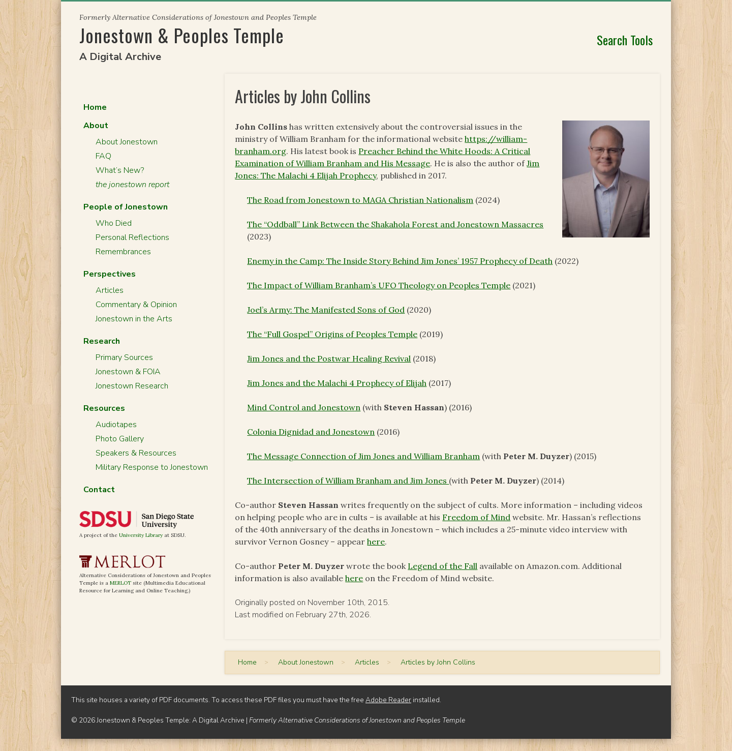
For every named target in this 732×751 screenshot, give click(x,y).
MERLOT (120, 583)
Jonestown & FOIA (128, 371)
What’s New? (120, 170)
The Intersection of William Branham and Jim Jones (348, 480)
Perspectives (109, 274)
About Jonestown (127, 141)
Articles (110, 290)
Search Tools (625, 40)
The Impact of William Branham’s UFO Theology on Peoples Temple (378, 285)
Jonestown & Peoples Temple (181, 34)
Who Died (114, 223)
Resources (104, 408)
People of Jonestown (125, 207)
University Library (141, 535)
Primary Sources (124, 357)
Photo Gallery (120, 438)
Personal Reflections (132, 237)
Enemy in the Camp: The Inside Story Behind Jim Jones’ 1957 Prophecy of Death (400, 261)
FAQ (103, 156)
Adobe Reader (388, 700)
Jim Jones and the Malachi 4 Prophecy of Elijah (336, 383)
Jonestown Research (132, 386)
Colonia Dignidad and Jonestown (311, 432)
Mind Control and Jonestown (303, 407)
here (376, 541)
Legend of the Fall (442, 566)
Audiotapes (116, 424)
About (95, 125)
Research (101, 341)
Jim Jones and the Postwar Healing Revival (329, 358)
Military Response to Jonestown (152, 467)
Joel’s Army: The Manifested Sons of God (326, 310)
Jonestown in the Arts (134, 318)
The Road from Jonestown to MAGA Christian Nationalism (360, 200)
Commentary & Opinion (136, 304)
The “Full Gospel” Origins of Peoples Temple (332, 334)
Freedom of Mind (476, 517)
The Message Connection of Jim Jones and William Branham (363, 456)
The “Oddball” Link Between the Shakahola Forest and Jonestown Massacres (395, 224)
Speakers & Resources (136, 453)
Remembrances (123, 251)
